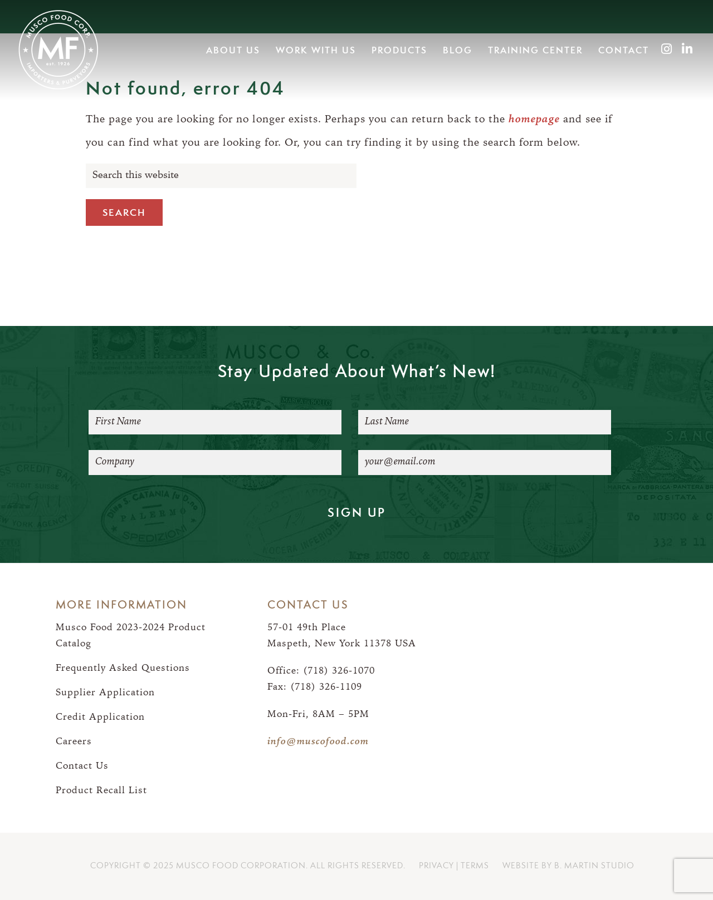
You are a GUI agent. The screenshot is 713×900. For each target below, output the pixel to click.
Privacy (436, 866)
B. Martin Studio (594, 866)
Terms (475, 866)
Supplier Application (105, 693)
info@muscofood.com (318, 741)
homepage (534, 120)
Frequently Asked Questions (123, 668)
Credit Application (100, 717)
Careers (74, 741)
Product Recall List (101, 790)
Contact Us (82, 766)
